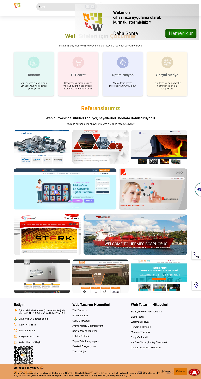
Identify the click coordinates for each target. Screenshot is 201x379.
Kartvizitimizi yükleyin (27, 342)
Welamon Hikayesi (140, 322)
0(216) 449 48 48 (25, 324)
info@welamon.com (26, 336)
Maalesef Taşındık (140, 332)
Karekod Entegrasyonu (84, 346)
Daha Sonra (125, 33)
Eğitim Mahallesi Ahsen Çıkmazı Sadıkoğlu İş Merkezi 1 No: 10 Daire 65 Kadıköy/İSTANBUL (40, 312)
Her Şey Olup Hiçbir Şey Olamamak (149, 342)
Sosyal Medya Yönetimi (84, 331)
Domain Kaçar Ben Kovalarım (146, 347)
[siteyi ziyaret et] (42, 147)
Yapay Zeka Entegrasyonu (85, 341)
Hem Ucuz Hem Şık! (141, 327)
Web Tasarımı (79, 310)
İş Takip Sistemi (80, 336)
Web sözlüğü (79, 351)
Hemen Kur (181, 33)
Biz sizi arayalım (25, 330)
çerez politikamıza (117, 375)
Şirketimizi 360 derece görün (31, 319)
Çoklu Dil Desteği (81, 320)
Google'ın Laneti (139, 337)
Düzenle (166, 371)
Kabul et (180, 371)
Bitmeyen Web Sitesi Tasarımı (146, 311)
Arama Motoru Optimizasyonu (88, 325)
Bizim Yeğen (137, 316)
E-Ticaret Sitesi (80, 315)
